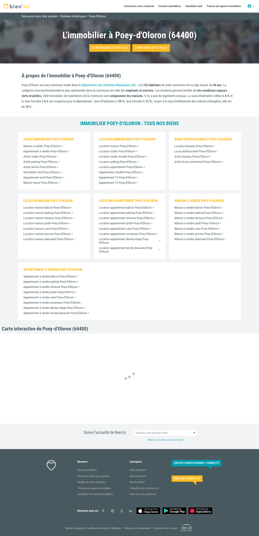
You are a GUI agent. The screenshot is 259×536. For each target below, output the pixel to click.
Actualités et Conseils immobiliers (95, 494)
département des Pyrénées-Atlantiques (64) (108, 85)
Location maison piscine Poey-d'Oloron (47, 234)
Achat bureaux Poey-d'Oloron (191, 156)
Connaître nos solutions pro (144, 488)
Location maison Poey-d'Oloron (118, 146)
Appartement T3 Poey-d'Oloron (117, 182)
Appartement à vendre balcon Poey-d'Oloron (49, 276)
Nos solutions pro (187, 478)
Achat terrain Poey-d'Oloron (39, 167)
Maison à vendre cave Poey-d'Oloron (196, 228)
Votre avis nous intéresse (143, 494)
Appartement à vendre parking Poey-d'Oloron (50, 281)
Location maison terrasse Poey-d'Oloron (47, 218)
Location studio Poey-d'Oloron (117, 151)
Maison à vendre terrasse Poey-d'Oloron (198, 218)
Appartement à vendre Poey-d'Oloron (45, 151)
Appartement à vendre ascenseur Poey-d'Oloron (51, 302)
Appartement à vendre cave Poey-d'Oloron (48, 297)
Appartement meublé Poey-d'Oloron (120, 172)
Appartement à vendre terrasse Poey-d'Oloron (50, 287)
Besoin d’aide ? (137, 482)
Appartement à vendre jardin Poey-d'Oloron (48, 292)
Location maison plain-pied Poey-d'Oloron (48, 239)
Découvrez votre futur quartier (93, 476)
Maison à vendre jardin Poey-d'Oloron (196, 223)
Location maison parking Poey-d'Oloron (47, 213)
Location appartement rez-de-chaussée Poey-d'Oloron (126, 249)
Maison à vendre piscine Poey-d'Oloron (197, 234)
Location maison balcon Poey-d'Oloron (46, 207)
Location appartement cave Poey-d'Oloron (124, 228)
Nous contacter (138, 470)
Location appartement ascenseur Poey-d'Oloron (127, 234)
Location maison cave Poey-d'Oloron (45, 228)
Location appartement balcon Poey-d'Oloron (125, 207)
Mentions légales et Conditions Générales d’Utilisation (93, 528)
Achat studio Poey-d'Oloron (39, 156)
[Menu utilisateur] (251, 6)
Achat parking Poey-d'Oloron (40, 162)
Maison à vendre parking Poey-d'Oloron (197, 213)
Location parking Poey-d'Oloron (118, 162)
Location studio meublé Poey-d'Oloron (122, 156)
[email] (165, 432)
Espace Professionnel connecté (196, 463)
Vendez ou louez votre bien (92, 482)
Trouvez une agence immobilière (94, 488)
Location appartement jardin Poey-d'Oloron (124, 223)
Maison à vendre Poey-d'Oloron (42, 146)
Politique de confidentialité (137, 528)
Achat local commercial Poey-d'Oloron (197, 162)
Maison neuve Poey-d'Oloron (40, 182)
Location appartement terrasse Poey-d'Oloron (126, 218)
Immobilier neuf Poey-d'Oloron (41, 172)
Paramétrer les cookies (165, 528)
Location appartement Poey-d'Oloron (121, 167)
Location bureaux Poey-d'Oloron (193, 146)
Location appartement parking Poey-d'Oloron (125, 213)
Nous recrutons (138, 476)
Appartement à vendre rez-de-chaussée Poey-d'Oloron (55, 313)
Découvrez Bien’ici (87, 470)
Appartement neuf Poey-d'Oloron (42, 177)
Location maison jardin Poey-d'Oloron (46, 223)
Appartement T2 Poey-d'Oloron (117, 177)
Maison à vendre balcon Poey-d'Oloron (197, 207)
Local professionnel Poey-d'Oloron (195, 151)
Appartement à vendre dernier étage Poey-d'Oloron (53, 308)
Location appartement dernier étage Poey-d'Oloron (124, 240)
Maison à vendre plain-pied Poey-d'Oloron (199, 239)
